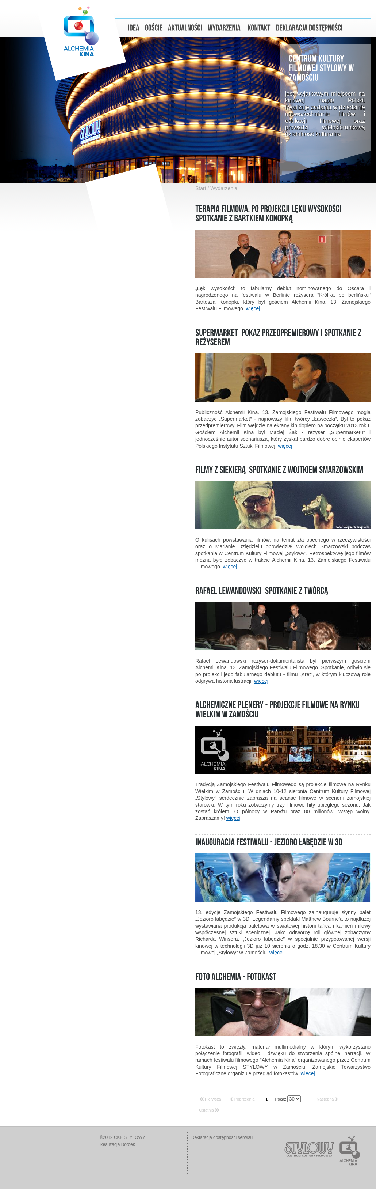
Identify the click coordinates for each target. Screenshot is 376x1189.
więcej (253, 308)
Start (200, 188)
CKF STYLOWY (129, 1137)
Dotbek (128, 1144)
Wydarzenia (223, 188)
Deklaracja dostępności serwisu (222, 1137)
